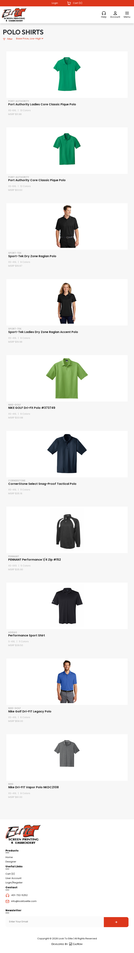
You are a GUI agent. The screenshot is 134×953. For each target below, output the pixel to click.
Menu (127, 17)
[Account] (115, 13)
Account (115, 17)
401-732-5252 (19, 895)
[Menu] (127, 13)
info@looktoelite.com (24, 901)
